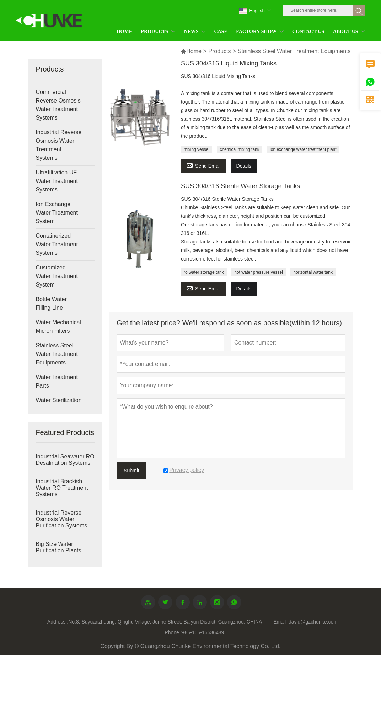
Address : (57, 622)
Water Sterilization (58, 400)
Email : (281, 622)
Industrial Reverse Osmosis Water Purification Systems (61, 519)
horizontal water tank (313, 272)
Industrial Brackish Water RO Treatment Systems (62, 487)
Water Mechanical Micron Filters (58, 326)
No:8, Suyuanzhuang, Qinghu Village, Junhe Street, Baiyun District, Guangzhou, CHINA (165, 622)
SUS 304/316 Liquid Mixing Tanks (229, 63)
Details (244, 166)
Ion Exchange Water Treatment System (57, 212)
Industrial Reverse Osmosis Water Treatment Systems (58, 145)
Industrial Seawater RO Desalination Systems (65, 459)
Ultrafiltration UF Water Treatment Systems (57, 181)
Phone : (173, 632)
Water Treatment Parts (57, 381)
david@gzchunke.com (313, 622)
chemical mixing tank (239, 149)
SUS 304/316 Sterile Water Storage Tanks (240, 186)
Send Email (203, 165)
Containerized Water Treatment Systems (57, 244)
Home (191, 51)
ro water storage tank (204, 272)
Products (219, 51)
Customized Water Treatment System (57, 276)
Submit (131, 470)
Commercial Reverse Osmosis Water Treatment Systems (58, 105)
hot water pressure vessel (258, 272)
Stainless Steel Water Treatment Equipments (57, 354)
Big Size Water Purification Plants (58, 547)
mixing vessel (196, 149)
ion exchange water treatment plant (303, 149)
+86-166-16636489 (203, 632)
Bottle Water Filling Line (51, 303)
